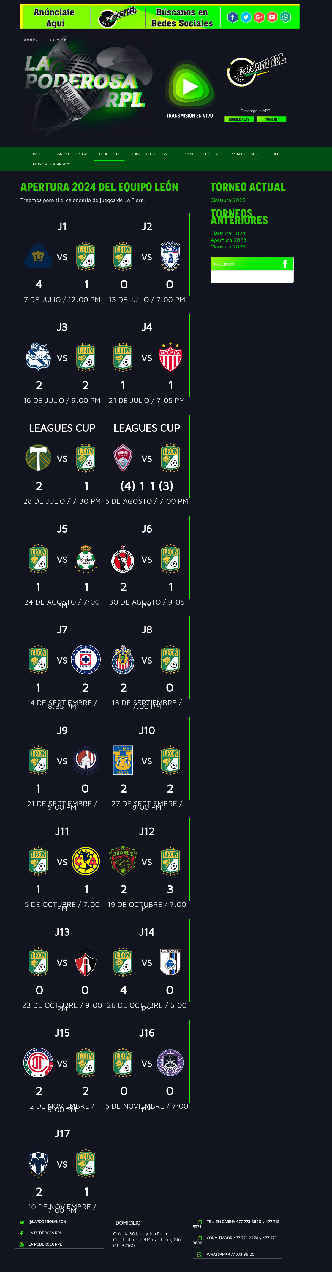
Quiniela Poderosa (149, 154)
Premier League (245, 154)
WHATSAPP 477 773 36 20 (230, 1254)
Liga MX (186, 154)
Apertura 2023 (228, 240)
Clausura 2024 (228, 233)
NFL (275, 154)
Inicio (38, 154)
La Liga (212, 154)
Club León (109, 154)
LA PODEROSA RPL (45, 1232)
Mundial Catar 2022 (51, 164)
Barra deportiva (71, 154)
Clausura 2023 (228, 246)
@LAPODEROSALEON (47, 1221)
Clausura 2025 (228, 200)
